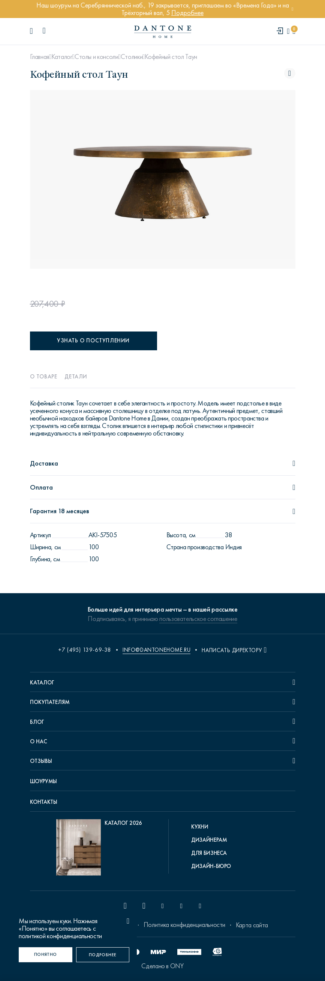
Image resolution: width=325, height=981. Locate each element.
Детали (75, 376)
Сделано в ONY (162, 966)
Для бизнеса (209, 853)
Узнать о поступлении (93, 340)
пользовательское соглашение (198, 619)
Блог (37, 722)
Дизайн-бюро (211, 866)
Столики (131, 57)
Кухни (199, 826)
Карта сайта (252, 925)
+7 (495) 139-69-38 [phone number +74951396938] (84, 649)
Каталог (61, 57)
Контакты (43, 802)
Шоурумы (43, 781)
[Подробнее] (103, 954)
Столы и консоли (96, 57)
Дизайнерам (209, 839)
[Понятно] (45, 954)
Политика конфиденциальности (184, 924)
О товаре (43, 376)
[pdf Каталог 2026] (99, 849)
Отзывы (41, 761)
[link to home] (162, 32)
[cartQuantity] (293, 31)
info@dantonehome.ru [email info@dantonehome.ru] (156, 649)
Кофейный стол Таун (171, 57)
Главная (39, 57)
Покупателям (50, 702)
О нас (38, 741)
